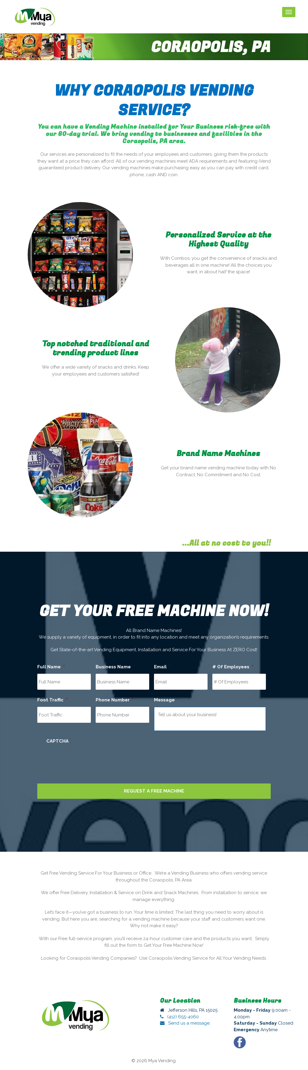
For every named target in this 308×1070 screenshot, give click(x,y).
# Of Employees (232, 667)
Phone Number (115, 700)
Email (162, 667)
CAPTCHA (57, 741)
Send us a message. (185, 1023)
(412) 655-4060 (179, 1016)
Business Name (115, 667)
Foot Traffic (52, 700)
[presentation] (92, 759)
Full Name (51, 667)
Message (166, 700)
